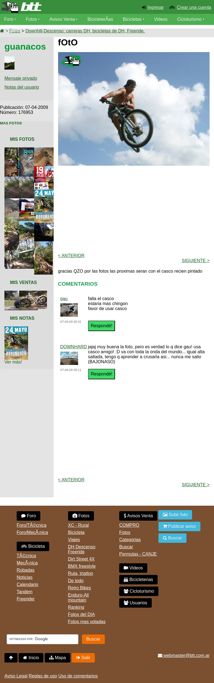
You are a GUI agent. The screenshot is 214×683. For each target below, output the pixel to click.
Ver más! (13, 362)
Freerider (26, 599)
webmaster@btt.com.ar (184, 655)
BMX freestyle (82, 566)
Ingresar (156, 7)
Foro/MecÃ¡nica (32, 532)
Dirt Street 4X (81, 559)
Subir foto (175, 514)
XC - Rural (78, 525)
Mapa (57, 657)
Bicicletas (133, 19)
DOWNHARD (73, 346)
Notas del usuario (21, 87)
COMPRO (129, 525)
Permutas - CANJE (138, 554)
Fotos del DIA (81, 614)
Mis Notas (22, 318)
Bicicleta (33, 546)
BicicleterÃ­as (100, 19)
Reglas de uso (43, 676)
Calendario (27, 584)
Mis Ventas (23, 282)
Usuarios (13, 30)
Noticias (25, 577)
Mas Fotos (11, 123)
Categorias (130, 539)
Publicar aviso (179, 526)
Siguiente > (196, 260)
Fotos (31, 19)
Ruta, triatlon (80, 573)
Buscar (126, 546)
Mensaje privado (20, 78)
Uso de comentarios (78, 676)
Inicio (31, 657)
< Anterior (71, 255)
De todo (76, 580)
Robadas (25, 570)
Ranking (76, 607)
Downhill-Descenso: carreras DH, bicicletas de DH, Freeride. (85, 31)
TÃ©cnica (26, 555)
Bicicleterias (138, 579)
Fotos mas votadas (87, 621)
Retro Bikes (79, 587)
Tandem (25, 591)
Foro (8, 19)
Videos (161, 19)
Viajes (74, 539)
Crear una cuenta (194, 7)
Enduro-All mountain (78, 597)
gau (64, 298)
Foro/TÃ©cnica (31, 525)
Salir (83, 657)
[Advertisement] (136, 209)
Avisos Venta (62, 19)
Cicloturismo (189, 19)
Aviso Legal (15, 676)
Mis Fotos (22, 139)
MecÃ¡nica (27, 563)
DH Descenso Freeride (82, 549)
